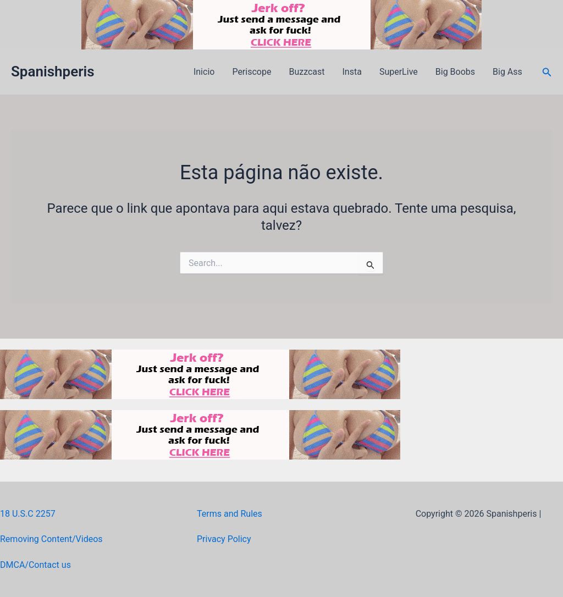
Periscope (251, 72)
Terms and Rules (229, 513)
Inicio (204, 72)
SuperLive (398, 72)
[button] (547, 72)
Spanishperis (53, 71)
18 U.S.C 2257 (28, 513)
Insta (352, 72)
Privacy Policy (224, 539)
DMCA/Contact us (35, 565)
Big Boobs (455, 72)
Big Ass (507, 72)
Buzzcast (306, 72)
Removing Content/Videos (51, 539)
